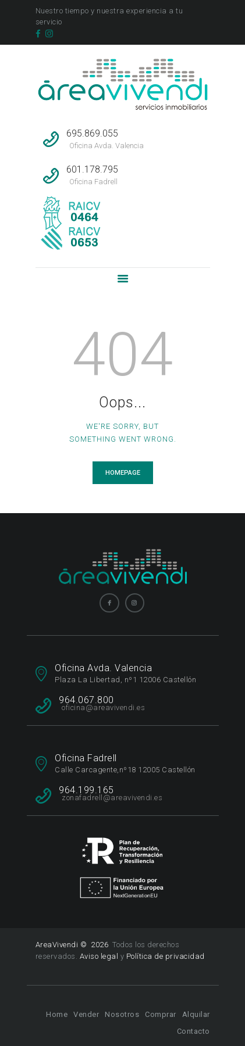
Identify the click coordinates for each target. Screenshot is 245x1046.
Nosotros (122, 1014)
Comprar (160, 1014)
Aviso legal (99, 956)
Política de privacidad (165, 956)
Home (57, 1014)
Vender (86, 1014)
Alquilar (196, 1014)
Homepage (122, 473)
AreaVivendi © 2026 (73, 944)
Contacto (193, 1031)
